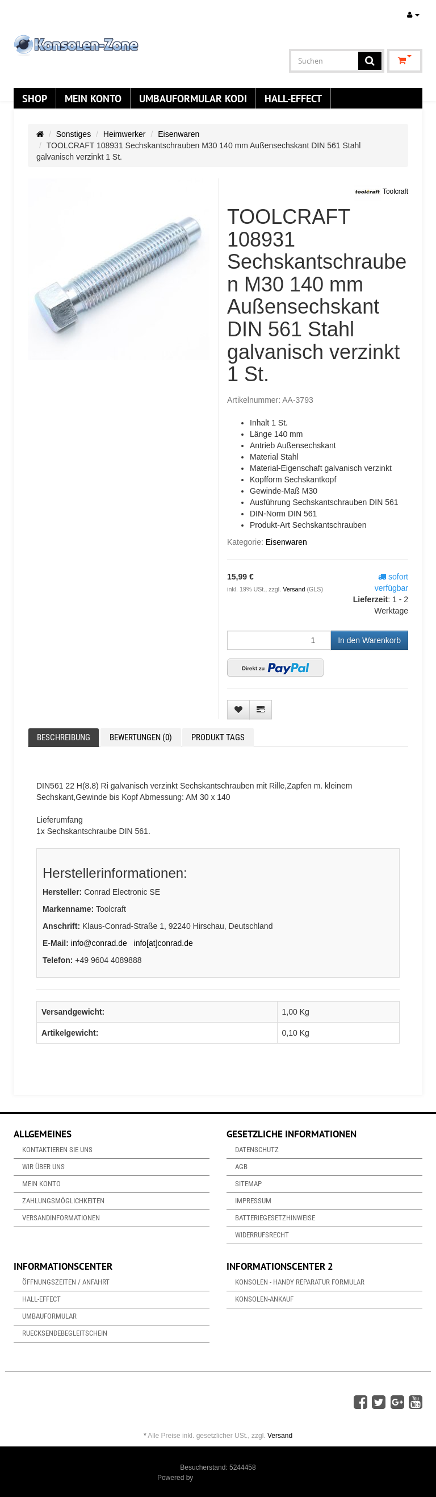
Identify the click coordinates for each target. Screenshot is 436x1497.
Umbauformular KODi (193, 98)
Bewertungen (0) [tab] (141, 737)
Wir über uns (43, 1166)
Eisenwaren (178, 134)
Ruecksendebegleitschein (64, 1333)
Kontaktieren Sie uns (57, 1149)
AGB (241, 1166)
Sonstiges (73, 134)
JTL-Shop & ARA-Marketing (237, 1478)
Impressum (253, 1200)
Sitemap (248, 1183)
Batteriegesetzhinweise (275, 1218)
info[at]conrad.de (163, 943)
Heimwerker (124, 134)
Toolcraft (381, 192)
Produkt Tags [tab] (218, 737)
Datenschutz (257, 1149)
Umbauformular (49, 1316)
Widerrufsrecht (262, 1235)
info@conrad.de (99, 943)
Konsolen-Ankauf (264, 1299)
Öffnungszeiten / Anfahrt (66, 1282)
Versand (295, 589)
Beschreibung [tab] (63, 737)
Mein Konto (93, 98)
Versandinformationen (61, 1218)
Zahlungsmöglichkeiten (63, 1200)
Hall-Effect (293, 98)
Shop (34, 98)
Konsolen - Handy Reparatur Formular (299, 1282)
